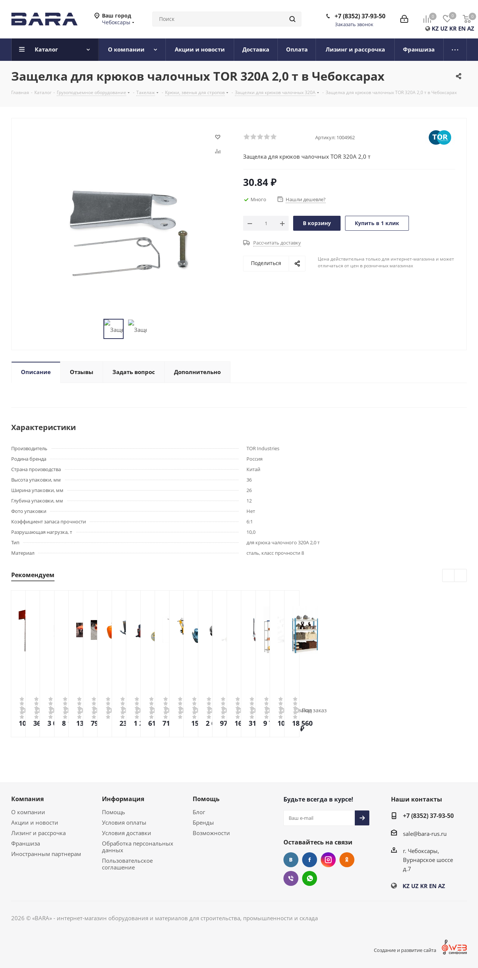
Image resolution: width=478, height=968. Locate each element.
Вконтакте (290, 859)
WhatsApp (309, 878)
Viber (290, 878)
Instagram (328, 859)
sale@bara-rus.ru (425, 833)
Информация (123, 799)
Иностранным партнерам (46, 853)
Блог (199, 812)
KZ (435, 28)
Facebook (309, 859)
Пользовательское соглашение (127, 864)
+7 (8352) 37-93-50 (360, 16)
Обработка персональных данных (137, 847)
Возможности (211, 833)
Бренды (203, 822)
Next (460, 575)
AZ (470, 28)
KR (453, 28)
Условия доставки (126, 833)
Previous (449, 575)
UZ (444, 28)
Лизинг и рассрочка (38, 833)
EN (462, 28)
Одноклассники (346, 859)
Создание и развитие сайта (405, 950)
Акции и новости (34, 822)
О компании (28, 812)
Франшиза (25, 843)
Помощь (113, 812)
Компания (27, 799)
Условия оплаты (124, 822)
